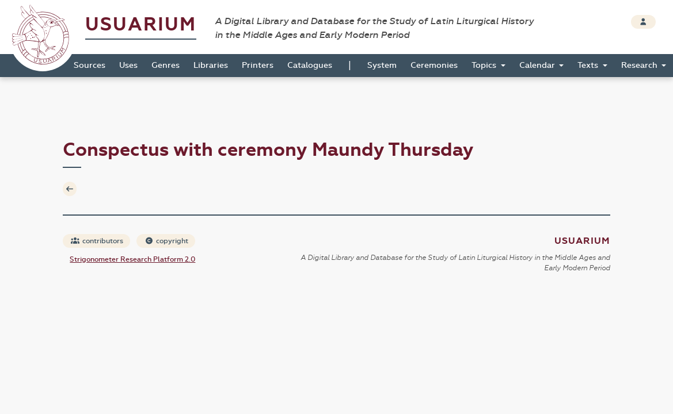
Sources (89, 65)
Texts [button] (588, 65)
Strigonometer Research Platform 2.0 (132, 259)
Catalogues (309, 65)
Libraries (210, 65)
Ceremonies (434, 65)
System (382, 65)
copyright (166, 241)
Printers (257, 65)
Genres (165, 65)
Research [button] (640, 65)
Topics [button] (485, 65)
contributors (97, 241)
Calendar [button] (538, 65)
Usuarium (140, 24)
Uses (128, 65)
